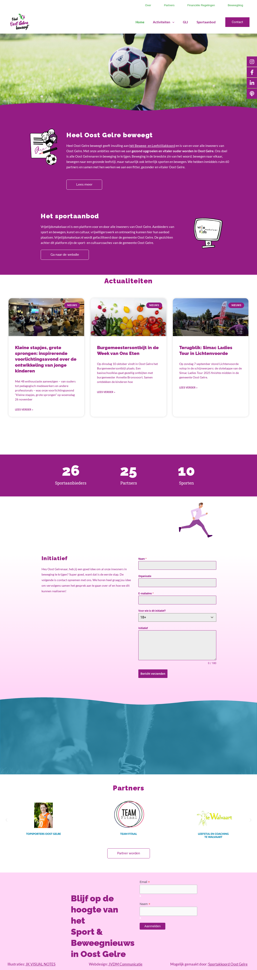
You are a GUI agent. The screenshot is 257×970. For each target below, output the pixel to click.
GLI (185, 22)
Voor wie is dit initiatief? (152, 610)
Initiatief (143, 628)
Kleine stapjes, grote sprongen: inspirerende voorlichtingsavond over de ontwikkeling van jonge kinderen (45, 359)
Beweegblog (235, 5)
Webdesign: (115, 964)
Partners (169, 5)
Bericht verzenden (152, 673)
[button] (237, 22)
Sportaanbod (206, 22)
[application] (172, 22)
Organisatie (144, 576)
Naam (142, 558)
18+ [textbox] (143, 617)
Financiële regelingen (201, 5)
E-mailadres (146, 593)
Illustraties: (31, 964)
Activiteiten (163, 22)
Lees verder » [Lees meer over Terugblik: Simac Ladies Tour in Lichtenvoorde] (188, 387)
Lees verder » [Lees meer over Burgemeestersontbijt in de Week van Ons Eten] (106, 392)
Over (148, 5)
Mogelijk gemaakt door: (209, 964)
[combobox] (177, 617)
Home (140, 22)
